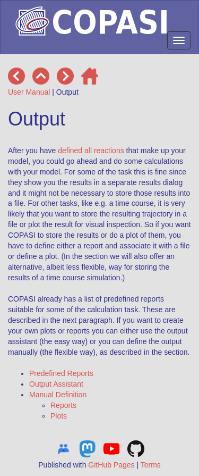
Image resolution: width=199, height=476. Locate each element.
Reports (63, 405)
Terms (151, 465)
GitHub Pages (111, 465)
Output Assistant (56, 384)
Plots (58, 416)
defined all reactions (91, 150)
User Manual (29, 92)
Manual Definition (57, 394)
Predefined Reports (61, 373)
